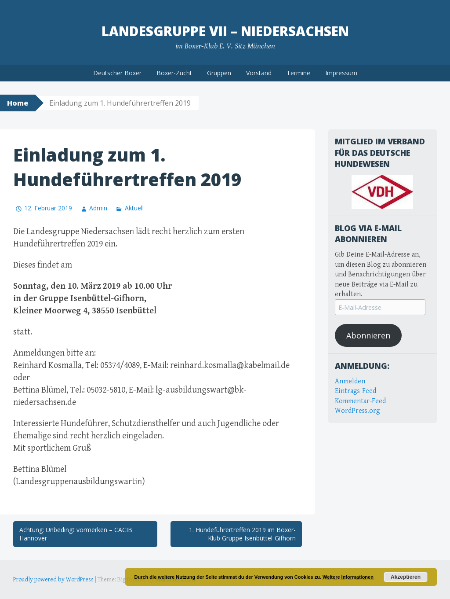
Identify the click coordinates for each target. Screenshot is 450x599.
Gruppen (219, 73)
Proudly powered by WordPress (53, 579)
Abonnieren (368, 335)
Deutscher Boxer (117, 73)
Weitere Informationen (348, 577)
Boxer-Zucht (174, 73)
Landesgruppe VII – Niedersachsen (225, 31)
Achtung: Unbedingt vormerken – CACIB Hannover (75, 534)
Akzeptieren (406, 577)
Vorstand (259, 73)
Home (17, 103)
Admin (98, 208)
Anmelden (350, 381)
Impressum (341, 73)
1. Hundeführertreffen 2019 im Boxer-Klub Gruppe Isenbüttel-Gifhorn (242, 534)
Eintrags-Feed (355, 391)
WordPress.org (357, 411)
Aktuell (134, 208)
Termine (298, 73)
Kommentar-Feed (360, 401)
